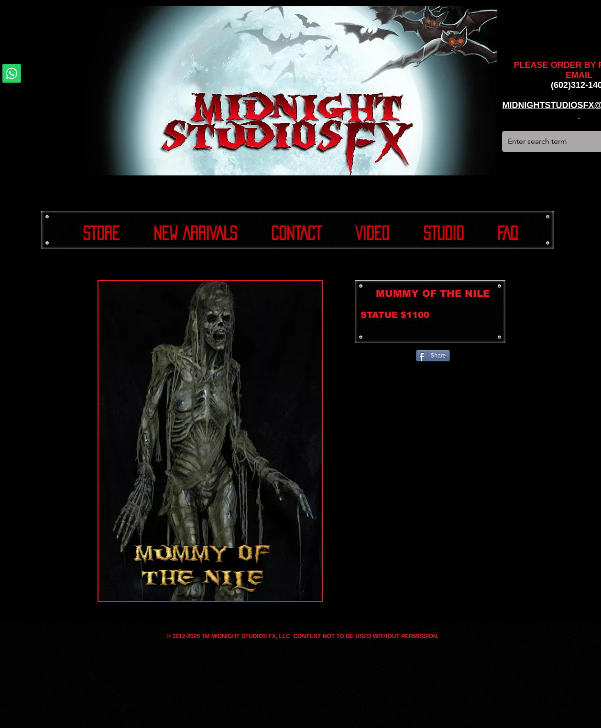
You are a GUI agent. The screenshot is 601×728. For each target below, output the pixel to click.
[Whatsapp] (11, 73)
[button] (210, 441)
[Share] (433, 355)
